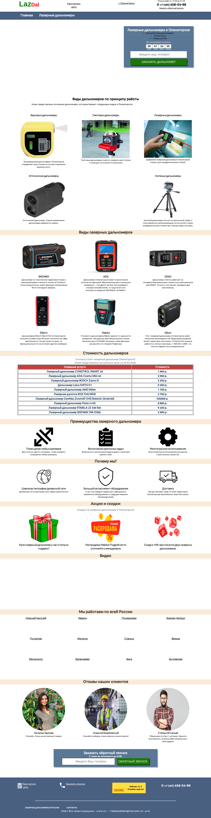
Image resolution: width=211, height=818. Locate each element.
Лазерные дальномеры (56, 15)
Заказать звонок (75, 784)
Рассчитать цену (73, 5)
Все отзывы (119, 790)
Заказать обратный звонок (171, 8)
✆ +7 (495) (175, 785)
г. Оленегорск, (126, 3)
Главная (27, 15)
